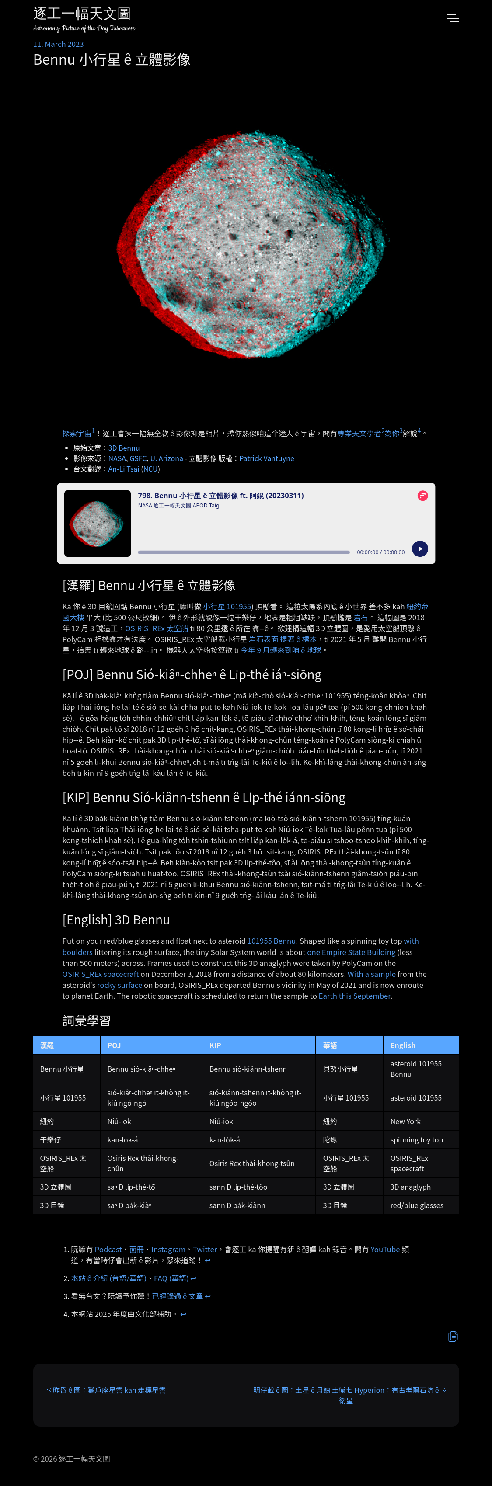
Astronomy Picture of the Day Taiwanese (84, 28)
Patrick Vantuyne (266, 458)
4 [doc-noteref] (419, 430)
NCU (150, 468)
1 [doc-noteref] (93, 430)
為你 (392, 432)
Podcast (108, 1249)
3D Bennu (124, 447)
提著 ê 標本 (298, 639)
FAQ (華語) (171, 1278)
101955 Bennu (272, 940)
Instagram (168, 1249)
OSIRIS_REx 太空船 (156, 628)
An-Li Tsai (124, 468)
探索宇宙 (77, 432)
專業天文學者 (359, 432)
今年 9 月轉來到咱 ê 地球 (281, 650)
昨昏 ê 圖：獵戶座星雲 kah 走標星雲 (109, 1390)
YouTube (385, 1249)
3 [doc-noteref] (401, 430)
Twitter (205, 1249)
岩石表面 (263, 639)
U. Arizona (166, 458)
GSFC (138, 458)
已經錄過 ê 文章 (177, 1296)
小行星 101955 (227, 606)
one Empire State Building (351, 952)
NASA (117, 458)
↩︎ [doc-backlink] (208, 1260)
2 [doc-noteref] (383, 430)
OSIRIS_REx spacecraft (101, 974)
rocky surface (119, 984)
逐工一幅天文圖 (82, 15)
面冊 (136, 1249)
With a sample (372, 974)
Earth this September (355, 995)
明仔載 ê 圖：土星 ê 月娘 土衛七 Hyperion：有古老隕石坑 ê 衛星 (346, 1395)
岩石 (361, 617)
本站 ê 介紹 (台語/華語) (109, 1278)
